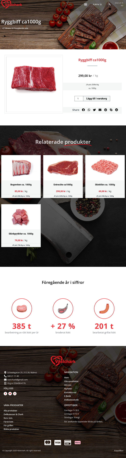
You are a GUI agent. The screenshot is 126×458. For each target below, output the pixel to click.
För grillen (8, 425)
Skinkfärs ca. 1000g (105, 184)
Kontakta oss (70, 392)
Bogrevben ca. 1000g (21, 184)
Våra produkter (71, 381)
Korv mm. (8, 418)
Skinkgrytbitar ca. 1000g (21, 233)
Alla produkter (10, 410)
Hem (66, 377)
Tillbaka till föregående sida (15, 28)
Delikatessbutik (71, 399)
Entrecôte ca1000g (63, 184)
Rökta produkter (11, 429)
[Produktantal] (79, 98)
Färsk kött (8, 421)
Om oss (67, 385)
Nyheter (68, 388)
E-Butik (67, 396)
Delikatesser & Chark (13, 414)
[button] (85, 4)
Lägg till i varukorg (96, 98)
